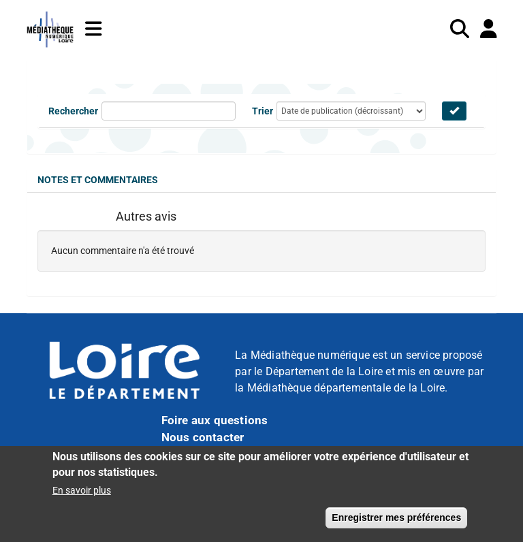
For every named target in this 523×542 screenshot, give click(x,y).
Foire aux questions (214, 420)
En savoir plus (81, 496)
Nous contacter (202, 437)
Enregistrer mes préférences (396, 523)
